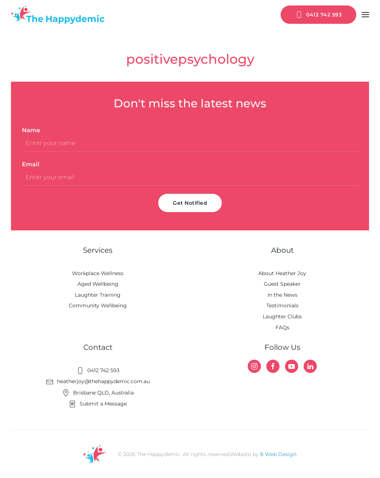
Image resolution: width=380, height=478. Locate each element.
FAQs (282, 327)
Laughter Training (98, 295)
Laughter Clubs (282, 316)
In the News (282, 295)
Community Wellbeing (98, 305)
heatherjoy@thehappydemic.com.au (98, 381)
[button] (365, 14)
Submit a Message (98, 403)
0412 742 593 (318, 14)
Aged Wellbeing (97, 284)
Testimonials (282, 305)
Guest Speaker (282, 284)
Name (31, 130)
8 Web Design (278, 454)
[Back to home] (57, 14)
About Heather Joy (282, 273)
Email (30, 164)
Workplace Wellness (97, 273)
